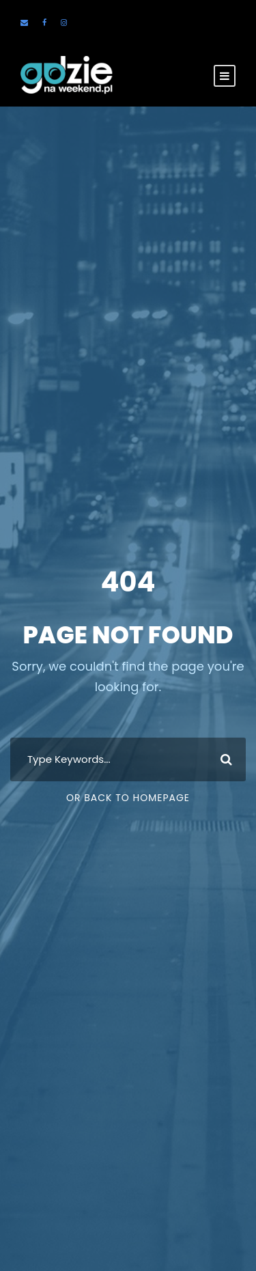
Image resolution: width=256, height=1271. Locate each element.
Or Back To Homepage (128, 798)
